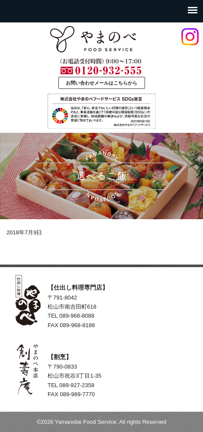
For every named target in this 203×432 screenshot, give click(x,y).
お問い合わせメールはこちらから (101, 82)
